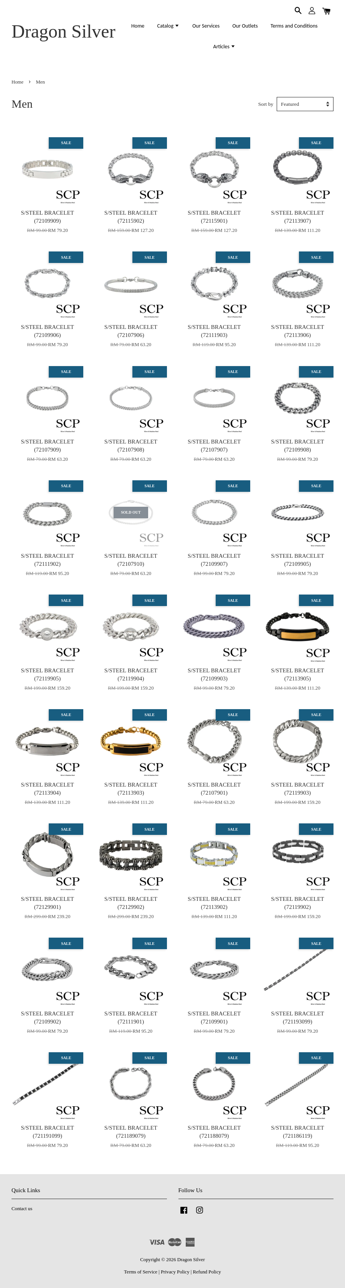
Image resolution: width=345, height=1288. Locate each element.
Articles (224, 46)
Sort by (265, 104)
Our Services (206, 26)
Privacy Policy (175, 1272)
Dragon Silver (64, 31)
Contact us (22, 1208)
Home (137, 26)
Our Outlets (245, 26)
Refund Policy (207, 1272)
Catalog (168, 26)
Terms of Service (140, 1272)
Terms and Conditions (294, 26)
